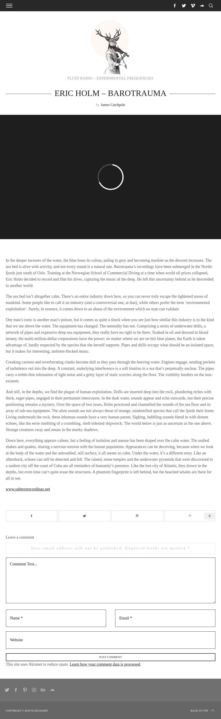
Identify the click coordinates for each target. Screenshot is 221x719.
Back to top (203, 710)
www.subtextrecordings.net (28, 489)
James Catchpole (113, 105)
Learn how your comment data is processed (105, 664)
